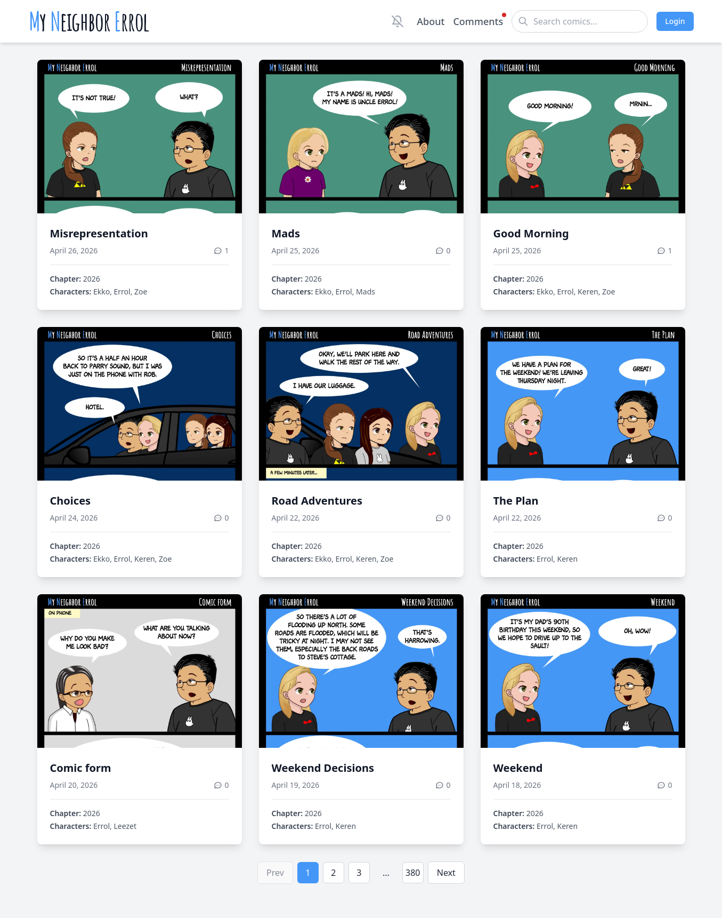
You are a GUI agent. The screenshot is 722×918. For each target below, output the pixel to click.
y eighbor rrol (89, 21)
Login (675, 21)
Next (446, 873)
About (430, 21)
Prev (275, 873)
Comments (478, 21)
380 (412, 873)
